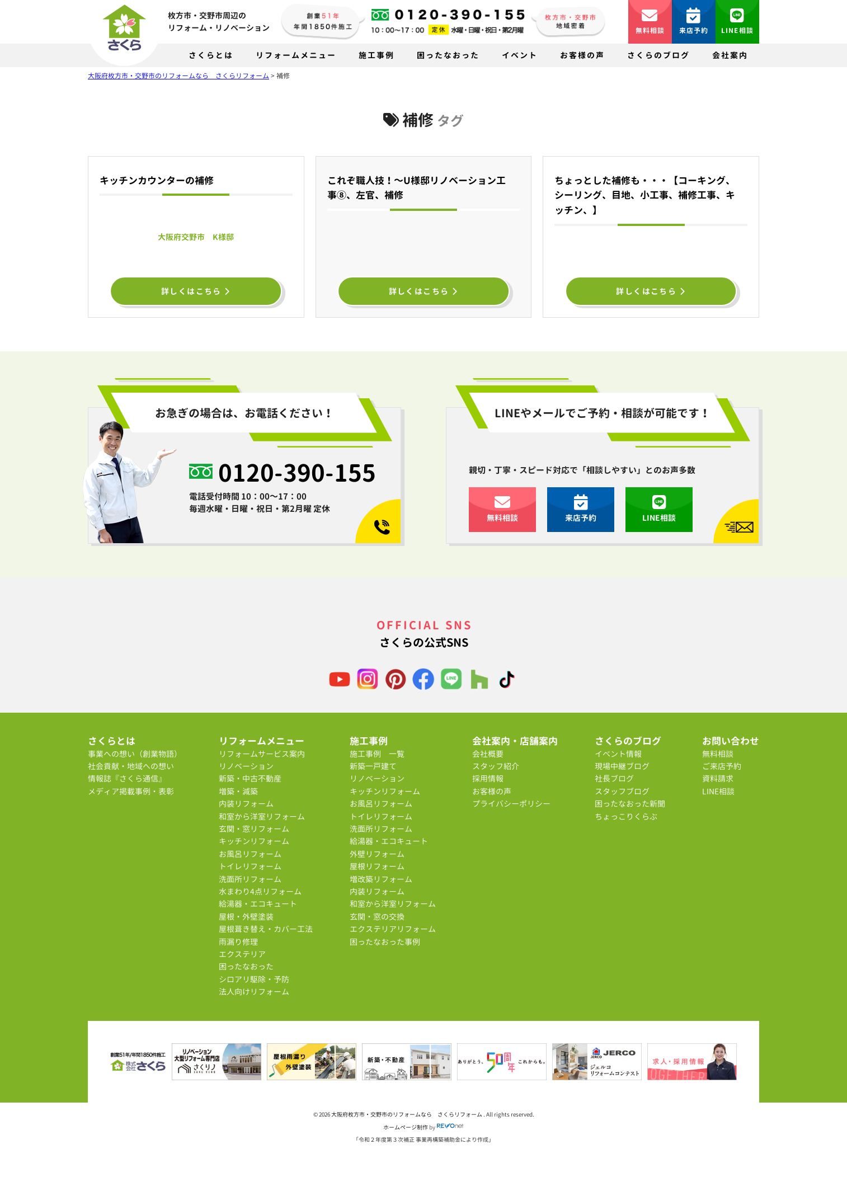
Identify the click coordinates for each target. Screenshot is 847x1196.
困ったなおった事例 (385, 941)
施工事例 (376, 55)
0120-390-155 (297, 472)
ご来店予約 (721, 766)
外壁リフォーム (377, 854)
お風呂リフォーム (250, 854)
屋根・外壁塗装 (246, 916)
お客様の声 (582, 55)
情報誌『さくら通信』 (127, 778)
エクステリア (242, 954)
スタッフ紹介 (495, 766)
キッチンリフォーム (254, 841)
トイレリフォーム (250, 866)
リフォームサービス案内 (262, 753)
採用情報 (488, 778)
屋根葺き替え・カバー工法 (266, 929)
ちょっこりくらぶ (626, 816)
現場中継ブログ (622, 766)
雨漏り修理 (238, 941)
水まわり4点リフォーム (260, 891)
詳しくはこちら (196, 291)
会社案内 (730, 55)
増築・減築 (238, 791)
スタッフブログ (622, 791)
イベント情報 (618, 753)
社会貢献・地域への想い (131, 766)
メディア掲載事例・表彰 (131, 791)
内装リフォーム (246, 803)
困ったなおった (448, 55)
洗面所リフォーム (250, 879)
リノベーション (246, 766)
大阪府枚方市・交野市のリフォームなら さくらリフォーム (407, 1114)
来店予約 (694, 21)
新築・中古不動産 (250, 778)
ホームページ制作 (405, 1127)
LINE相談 (737, 21)
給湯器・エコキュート (258, 903)
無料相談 (650, 21)
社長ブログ (614, 778)
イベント (520, 55)
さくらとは (211, 55)
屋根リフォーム (377, 866)
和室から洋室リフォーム (262, 816)
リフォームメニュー (296, 55)
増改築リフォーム (381, 879)
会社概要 (488, 753)
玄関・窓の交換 (377, 916)
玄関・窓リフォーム (254, 828)
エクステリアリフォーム (393, 929)
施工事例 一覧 (377, 753)
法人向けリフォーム (254, 991)
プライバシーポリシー (511, 803)
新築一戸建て (373, 766)
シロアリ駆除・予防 (254, 979)
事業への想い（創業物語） (135, 753)
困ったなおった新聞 (630, 803)
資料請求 (717, 778)
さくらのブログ (658, 55)
